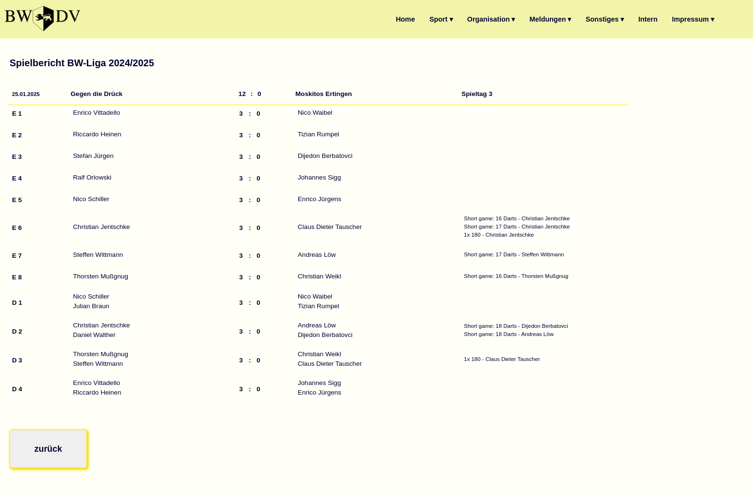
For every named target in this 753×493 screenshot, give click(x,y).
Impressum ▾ (693, 19)
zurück (44, 447)
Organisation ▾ (491, 19)
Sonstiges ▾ (604, 19)
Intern (647, 19)
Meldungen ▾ (550, 19)
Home (405, 19)
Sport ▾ (441, 19)
